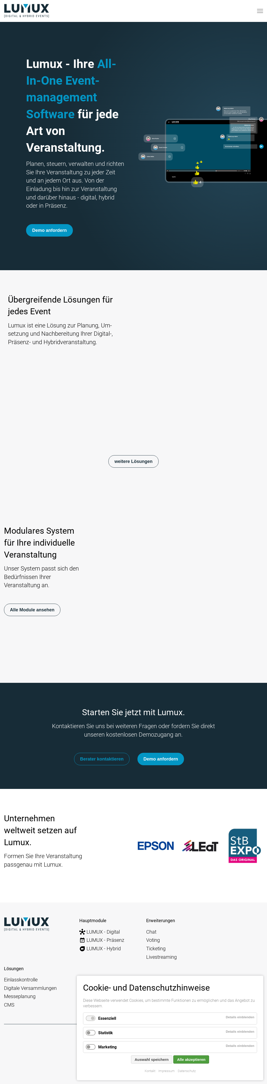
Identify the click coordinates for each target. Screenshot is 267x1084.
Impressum (166, 1071)
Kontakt (150, 1071)
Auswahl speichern (152, 1059)
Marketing (107, 1047)
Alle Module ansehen (32, 609)
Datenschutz (187, 1071)
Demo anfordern (49, 230)
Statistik (105, 1032)
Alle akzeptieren (191, 1059)
